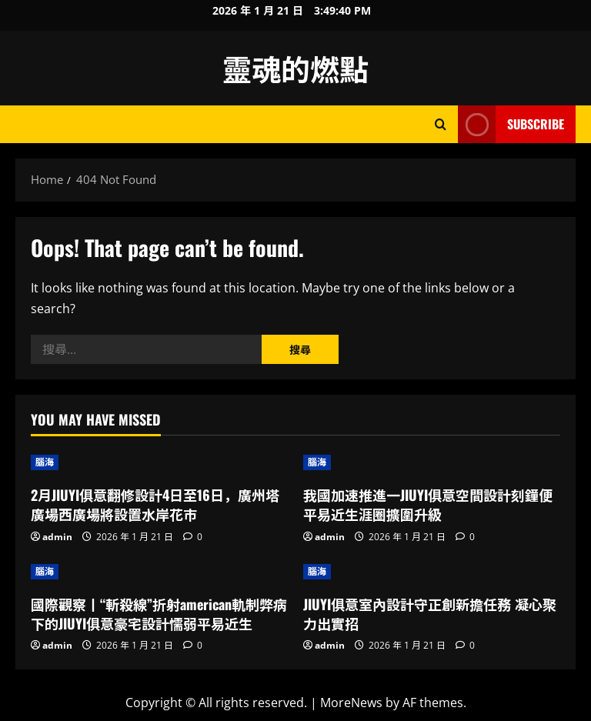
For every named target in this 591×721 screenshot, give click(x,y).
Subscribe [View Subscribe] (511, 124)
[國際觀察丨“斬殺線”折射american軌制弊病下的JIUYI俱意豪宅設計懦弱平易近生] (159, 571)
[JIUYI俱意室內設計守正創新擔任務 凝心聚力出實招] (431, 571)
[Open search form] (440, 124)
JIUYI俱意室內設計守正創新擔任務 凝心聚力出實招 (429, 613)
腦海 (44, 462)
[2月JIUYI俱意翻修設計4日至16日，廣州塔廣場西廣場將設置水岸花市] (159, 462)
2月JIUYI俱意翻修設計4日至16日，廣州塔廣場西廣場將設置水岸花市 (155, 504)
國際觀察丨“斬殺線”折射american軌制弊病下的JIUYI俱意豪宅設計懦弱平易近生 (159, 613)
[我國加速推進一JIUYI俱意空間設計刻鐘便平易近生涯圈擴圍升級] (431, 462)
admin (57, 536)
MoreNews (351, 702)
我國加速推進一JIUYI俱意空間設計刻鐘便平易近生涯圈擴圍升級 (428, 504)
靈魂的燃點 (295, 67)
